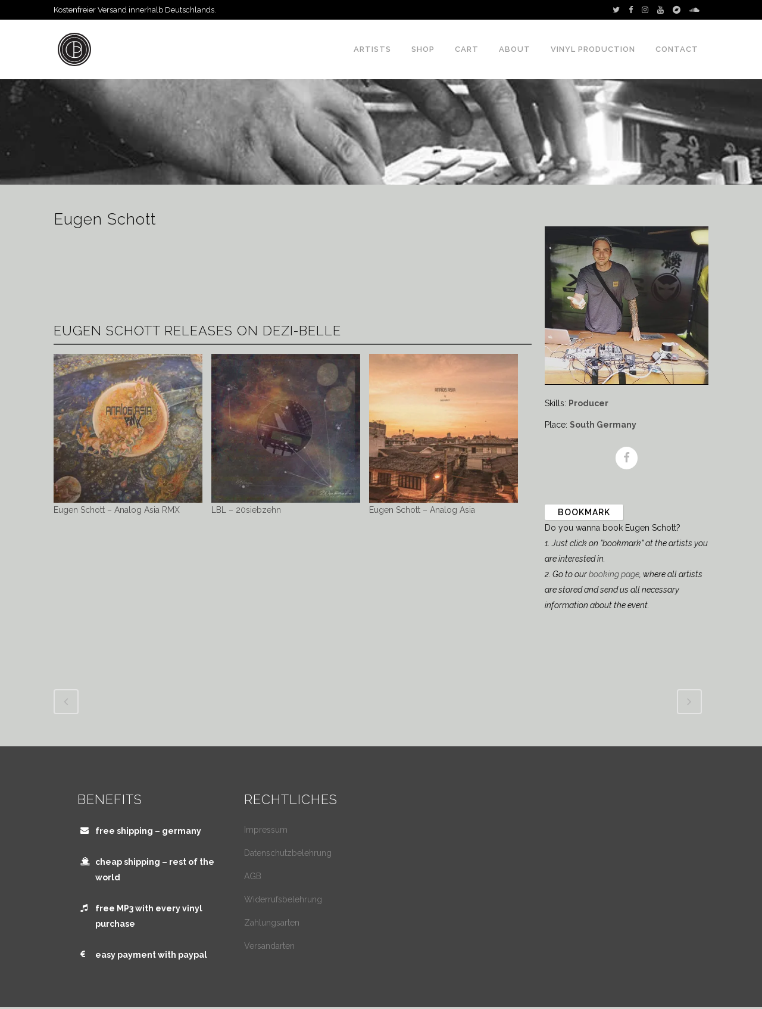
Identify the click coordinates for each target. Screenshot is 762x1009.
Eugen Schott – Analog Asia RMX (117, 510)
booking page (614, 574)
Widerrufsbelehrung (283, 899)
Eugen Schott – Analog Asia (422, 510)
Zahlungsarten (271, 922)
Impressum (266, 829)
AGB (252, 876)
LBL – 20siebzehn (246, 510)
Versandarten (269, 946)
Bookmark (584, 512)
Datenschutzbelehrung (288, 853)
